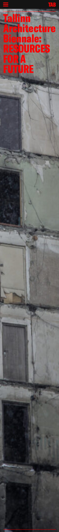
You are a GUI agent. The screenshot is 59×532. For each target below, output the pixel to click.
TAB (52, 4)
